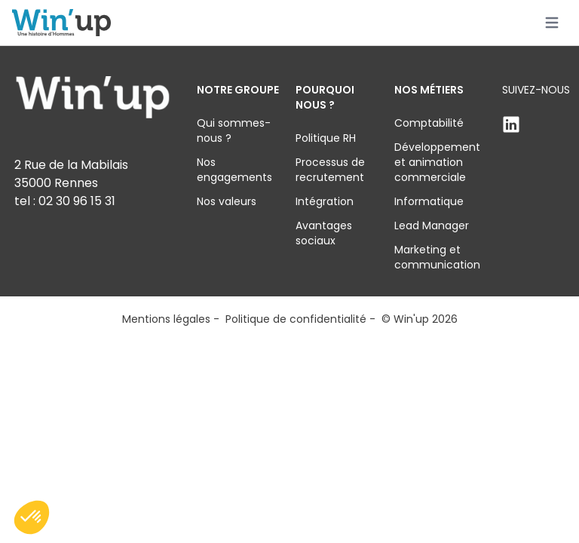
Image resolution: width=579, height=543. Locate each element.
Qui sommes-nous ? (234, 130)
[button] (32, 517)
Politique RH (326, 138)
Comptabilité (429, 122)
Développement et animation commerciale (437, 162)
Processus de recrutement (330, 170)
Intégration (325, 201)
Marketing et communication (437, 257)
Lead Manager (431, 225)
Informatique (429, 201)
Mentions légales (166, 319)
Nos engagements (234, 170)
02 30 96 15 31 (76, 201)
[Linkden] (536, 124)
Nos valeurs (226, 201)
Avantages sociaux (324, 233)
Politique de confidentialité (295, 319)
